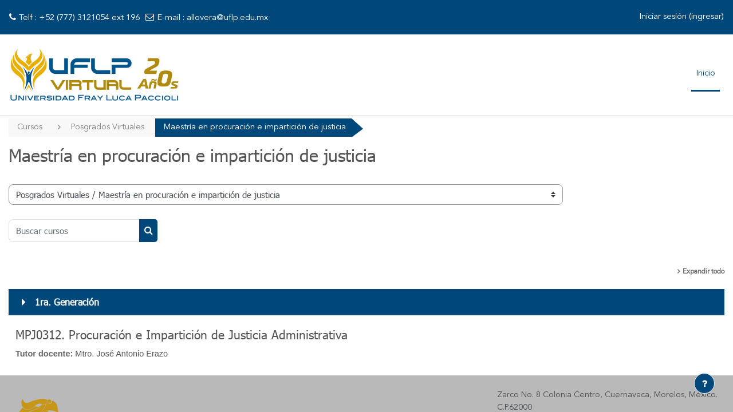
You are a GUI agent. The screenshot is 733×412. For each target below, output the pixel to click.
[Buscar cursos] (74, 231)
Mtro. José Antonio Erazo (125, 354)
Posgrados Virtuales (109, 127)
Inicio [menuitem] (705, 73)
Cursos (30, 127)
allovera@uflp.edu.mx (227, 18)
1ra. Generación (67, 302)
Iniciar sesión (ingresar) (681, 17)
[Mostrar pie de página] (704, 383)
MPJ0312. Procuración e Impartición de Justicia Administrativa (181, 335)
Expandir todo (703, 272)
